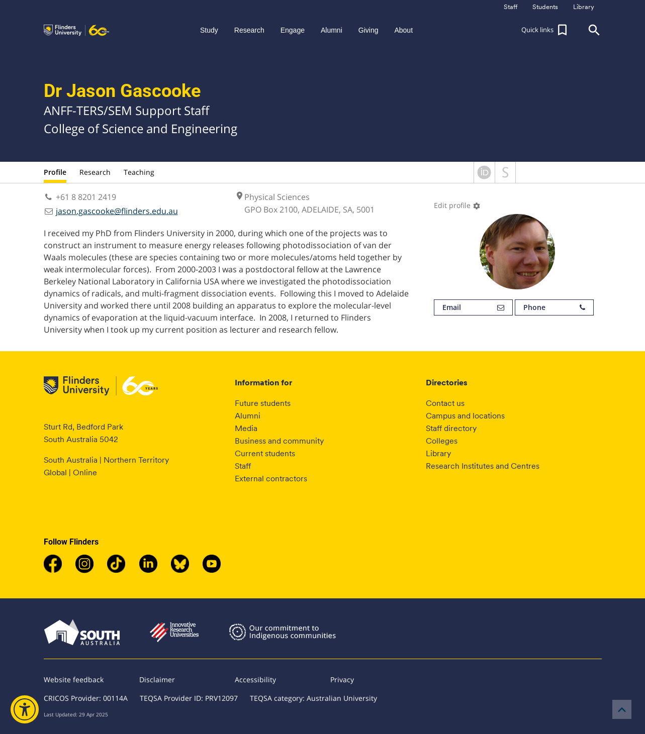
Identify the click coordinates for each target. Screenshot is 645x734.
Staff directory (451, 428)
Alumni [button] (331, 30)
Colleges (441, 441)
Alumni (247, 416)
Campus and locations (465, 416)
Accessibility (255, 679)
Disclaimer (157, 679)
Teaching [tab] (139, 172)
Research (95, 172)
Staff (243, 466)
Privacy (342, 679)
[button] (545, 30)
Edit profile (457, 205)
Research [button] (249, 30)
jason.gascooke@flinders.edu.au (117, 211)
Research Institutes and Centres (482, 466)
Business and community (279, 441)
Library (438, 453)
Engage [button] (293, 30)
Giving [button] (368, 30)
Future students (263, 403)
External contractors (271, 478)
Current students (265, 453)
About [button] (403, 30)
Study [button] (209, 30)
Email (473, 307)
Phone (554, 307)
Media (246, 428)
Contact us (445, 403)
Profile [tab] (55, 172)
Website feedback (74, 679)
